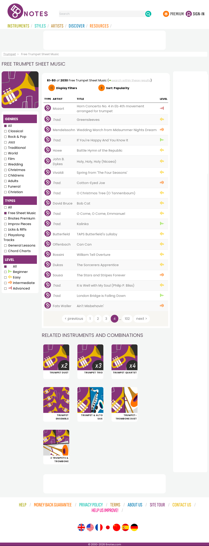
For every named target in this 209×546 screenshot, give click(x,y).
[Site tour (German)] (134, 527)
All (10, 125)
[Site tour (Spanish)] (125, 527)
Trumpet (9, 54)
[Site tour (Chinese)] (117, 527)
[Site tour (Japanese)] (108, 527)
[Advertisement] (104, 39)
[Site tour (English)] (81, 527)
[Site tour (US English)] (90, 527)
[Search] (148, 14)
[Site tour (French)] (99, 527)
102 (127, 318)
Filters (66, 88)
